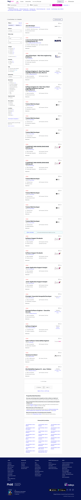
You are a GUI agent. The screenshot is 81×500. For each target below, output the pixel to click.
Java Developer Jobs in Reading (55, 435)
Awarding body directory (39, 471)
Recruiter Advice (24, 468)
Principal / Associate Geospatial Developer (39, 296)
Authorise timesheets (66, 464)
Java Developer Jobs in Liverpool (43, 438)
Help (8, 477)
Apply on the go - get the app (43, 390)
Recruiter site (23, 462)
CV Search (23, 465)
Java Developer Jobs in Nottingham (55, 428)
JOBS (9, 460)
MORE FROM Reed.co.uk (53, 460)
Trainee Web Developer (33, 104)
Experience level (11, 96)
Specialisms (10, 79)
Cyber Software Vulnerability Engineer (37, 341)
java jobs (54, 410)
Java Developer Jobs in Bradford (29, 10)
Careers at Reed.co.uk (52, 464)
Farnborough (10, 115)
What (9, 5)
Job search (9, 464)
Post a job (23, 464)
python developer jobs (46, 410)
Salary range (10, 34)
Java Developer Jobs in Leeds (43, 432)
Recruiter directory (11, 465)
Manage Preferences (57, 494)
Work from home (10, 467)
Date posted (10, 74)
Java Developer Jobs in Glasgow (43, 425)
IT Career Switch (31, 105)
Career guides (37, 472)
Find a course (37, 465)
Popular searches (11, 471)
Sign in (31, 405)
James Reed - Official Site (66, 472)
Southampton (11, 111)
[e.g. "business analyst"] (19, 5)
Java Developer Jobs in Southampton (55, 441)
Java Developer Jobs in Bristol (30, 438)
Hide (9, 66)
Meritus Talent (31, 356)
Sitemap (9, 480)
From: (9, 36)
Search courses (11, 126)
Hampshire (19, 19)
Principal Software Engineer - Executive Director (38, 311)
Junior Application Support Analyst (36, 267)
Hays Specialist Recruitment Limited (35, 42)
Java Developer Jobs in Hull (43, 428)
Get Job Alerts (30, 232)
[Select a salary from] (15, 38)
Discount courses (38, 468)
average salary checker (37, 414)
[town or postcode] (42, 5)
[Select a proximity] (15, 31)
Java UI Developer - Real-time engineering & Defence (38, 56)
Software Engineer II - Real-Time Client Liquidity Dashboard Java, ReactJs (37, 71)
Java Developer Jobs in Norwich (55, 425)
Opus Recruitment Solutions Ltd (34, 27)
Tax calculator (10, 474)
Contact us (9, 462)
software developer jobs (53, 409)
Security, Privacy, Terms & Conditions (67, 494)
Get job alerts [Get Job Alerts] (57, 19)
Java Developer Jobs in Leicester (43, 435)
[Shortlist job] (59, 23)
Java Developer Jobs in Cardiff (30, 441)
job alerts (31, 404)
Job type (10, 46)
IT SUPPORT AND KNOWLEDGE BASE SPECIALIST (37, 147)
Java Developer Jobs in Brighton (30, 435)
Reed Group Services (65, 465)
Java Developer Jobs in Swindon (55, 448)
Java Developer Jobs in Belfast (57, 9)
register (35, 405)
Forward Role (31, 342)
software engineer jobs (30, 410)
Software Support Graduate (34, 238)
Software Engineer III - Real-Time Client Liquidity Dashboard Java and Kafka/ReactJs (38, 88)
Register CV (60, 1)
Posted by (10, 59)
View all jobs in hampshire (13, 118)
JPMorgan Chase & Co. (33, 74)
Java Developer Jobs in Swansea (55, 445)
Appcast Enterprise (32, 327)
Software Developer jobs (13, 9)
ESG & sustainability (65, 477)
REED (63, 460)
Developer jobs (32, 9)
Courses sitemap (38, 475)
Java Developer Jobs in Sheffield (55, 438)
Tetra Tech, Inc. (31, 297)
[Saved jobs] (71, 1)
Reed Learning (64, 468)
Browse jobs (67, 5)
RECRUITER (23, 460)
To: (8, 40)
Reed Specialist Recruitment (67, 467)
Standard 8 (30, 58)
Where (31, 5)
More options (10, 100)
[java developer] (11, 25)
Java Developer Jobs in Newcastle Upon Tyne (43, 451)
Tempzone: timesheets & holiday (67, 462)
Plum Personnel (31, 149)
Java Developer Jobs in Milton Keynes (43, 448)
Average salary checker (12, 475)
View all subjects (38, 467)
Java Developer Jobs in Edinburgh (30, 451)
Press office (51, 465)
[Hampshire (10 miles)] (18, 25)
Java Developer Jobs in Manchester (43, 445)
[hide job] (61, 23)
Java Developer (11, 19)
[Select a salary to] (15, 43)
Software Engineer (31, 326)
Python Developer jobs (40, 9)
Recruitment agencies (25, 467)
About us (50, 462)
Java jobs (48, 9)
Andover (10, 112)
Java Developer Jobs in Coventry (30, 445)
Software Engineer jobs (24, 9)
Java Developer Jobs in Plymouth (55, 432)
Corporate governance (52, 467)
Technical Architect (31, 355)
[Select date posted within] (15, 77)
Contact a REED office (11, 478)
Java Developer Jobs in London (43, 441)
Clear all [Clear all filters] (20, 23)
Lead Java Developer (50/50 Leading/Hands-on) (34, 40)
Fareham (10, 113)
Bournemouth (11, 109)
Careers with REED (65, 471)
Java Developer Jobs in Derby (30, 448)
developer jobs (38, 410)
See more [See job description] (27, 32)
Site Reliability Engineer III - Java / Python (38, 369)
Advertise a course (38, 474)
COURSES (37, 460)
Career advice (10, 472)
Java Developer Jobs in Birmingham (15, 10)
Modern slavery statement (53, 468)
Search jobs (57, 5)
